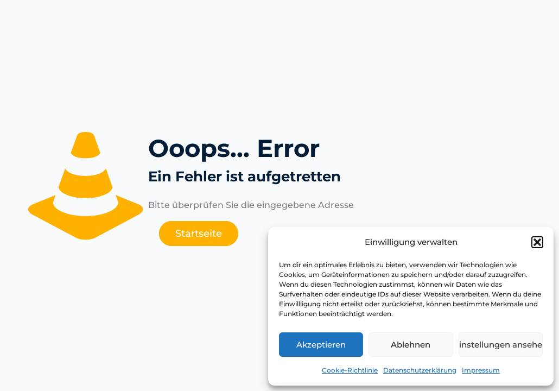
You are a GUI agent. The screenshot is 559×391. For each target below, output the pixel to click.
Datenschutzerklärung (419, 370)
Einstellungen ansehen (501, 344)
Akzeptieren (321, 344)
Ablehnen (410, 344)
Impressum (481, 370)
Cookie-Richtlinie (350, 370)
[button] (537, 242)
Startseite (198, 233)
